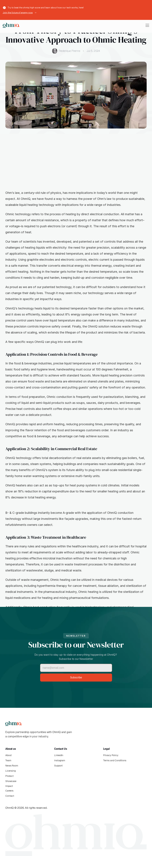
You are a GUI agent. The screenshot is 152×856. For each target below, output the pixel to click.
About (8, 755)
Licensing (10, 770)
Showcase (10, 781)
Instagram (59, 760)
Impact (9, 785)
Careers (9, 790)
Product (9, 776)
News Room (11, 765)
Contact (9, 796)
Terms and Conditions (114, 760)
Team (8, 760)
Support (58, 765)
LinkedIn (58, 755)
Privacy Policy (110, 755)
